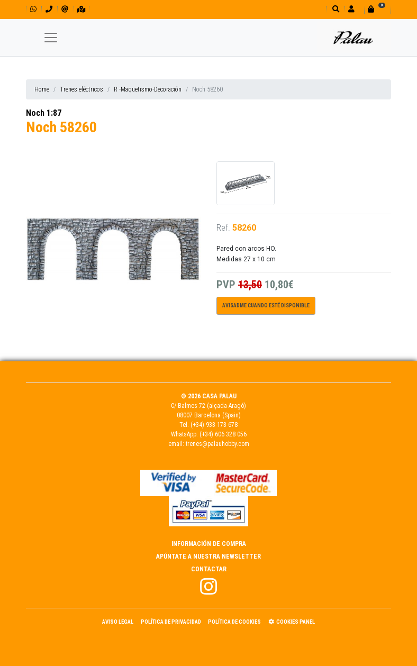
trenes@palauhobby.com (217, 444)
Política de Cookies (234, 621)
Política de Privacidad (171, 621)
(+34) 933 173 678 (214, 424)
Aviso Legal (117, 621)
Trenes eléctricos (81, 89)
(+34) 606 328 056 (223, 434)
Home (41, 89)
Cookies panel (291, 621)
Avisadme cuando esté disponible (266, 305)
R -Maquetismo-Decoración (148, 89)
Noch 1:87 (43, 113)
